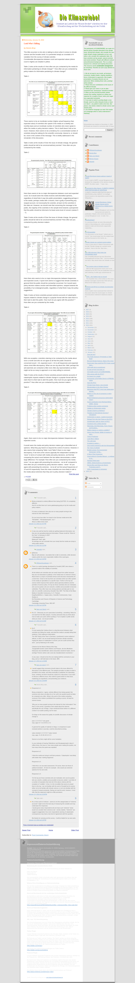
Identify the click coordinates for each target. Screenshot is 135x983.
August (90, 336)
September (91, 334)
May (89, 343)
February (90, 350)
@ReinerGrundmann (42, 563)
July (89, 339)
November (91, 330)
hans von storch (41, 665)
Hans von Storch (41, 609)
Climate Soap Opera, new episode (97, 385)
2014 (87, 316)
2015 (87, 314)
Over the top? (91, 354)
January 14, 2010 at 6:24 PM (37, 820)
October (90, 332)
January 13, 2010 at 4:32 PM (37, 605)
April (89, 345)
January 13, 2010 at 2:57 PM (37, 523)
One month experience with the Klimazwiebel (100, 445)
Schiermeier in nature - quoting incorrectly (99, 417)
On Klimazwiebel (90, 232)
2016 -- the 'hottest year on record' (96, 276)
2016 (87, 312)
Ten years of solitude (93, 447)
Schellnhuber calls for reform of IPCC (98, 421)
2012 (87, 321)
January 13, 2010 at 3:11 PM (37, 545)
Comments (89, 487)
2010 (87, 325)
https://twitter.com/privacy (34, 945)
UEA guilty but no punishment (96, 367)
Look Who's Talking (32, 43)
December (91, 327)
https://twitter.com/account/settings (37, 950)
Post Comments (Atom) (40, 835)
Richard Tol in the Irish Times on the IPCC (99, 419)
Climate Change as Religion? (96, 410)
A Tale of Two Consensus (94, 454)
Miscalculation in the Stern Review (97, 387)
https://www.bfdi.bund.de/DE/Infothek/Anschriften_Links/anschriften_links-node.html (52, 905)
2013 (87, 318)
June (89, 341)
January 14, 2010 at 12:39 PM (38, 794)
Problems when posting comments (97, 406)
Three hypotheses (92, 436)
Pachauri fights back (93, 460)
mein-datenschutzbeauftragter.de (54, 977)
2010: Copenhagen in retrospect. (97, 469)
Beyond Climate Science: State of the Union (100, 361)
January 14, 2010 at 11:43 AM (38, 661)
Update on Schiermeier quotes (96, 408)
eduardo (91, 161)
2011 (87, 323)
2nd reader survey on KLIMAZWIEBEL (98, 371)
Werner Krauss (93, 158)
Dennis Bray (93, 153)
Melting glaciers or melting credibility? (98, 430)
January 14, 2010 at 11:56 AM (38, 680)
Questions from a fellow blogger (96, 423)
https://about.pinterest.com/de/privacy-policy (40, 971)
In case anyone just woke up (95, 369)
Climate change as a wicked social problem (98, 242)
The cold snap (91, 441)
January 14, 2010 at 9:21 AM (37, 621)
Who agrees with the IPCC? (95, 374)
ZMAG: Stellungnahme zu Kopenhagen (99, 463)
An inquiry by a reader (94, 376)
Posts (87, 483)
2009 (87, 471)
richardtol (39, 549)
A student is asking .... (93, 443)
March (90, 347)
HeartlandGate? (90, 220)
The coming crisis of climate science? (97, 266)
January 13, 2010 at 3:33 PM (37, 559)
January (90, 352)
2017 (87, 309)
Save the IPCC (91, 382)
